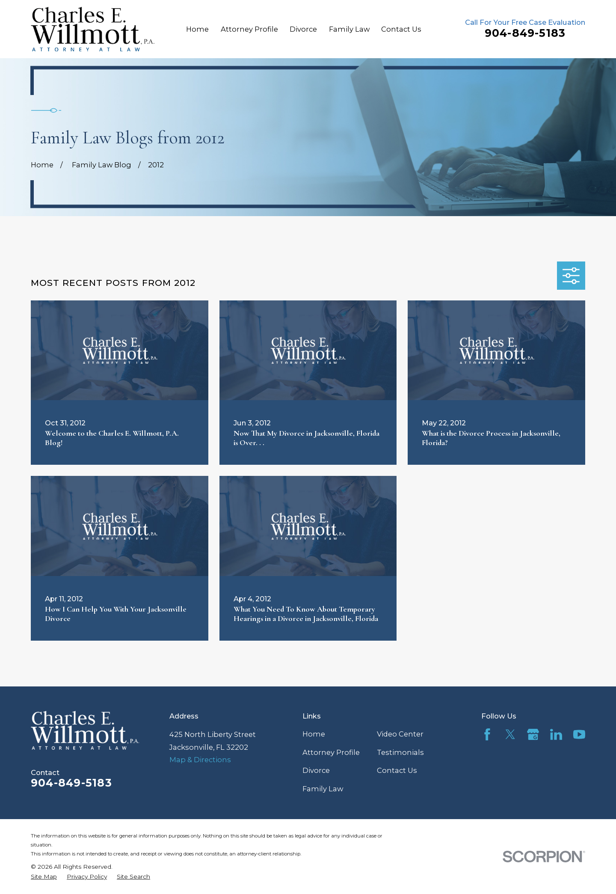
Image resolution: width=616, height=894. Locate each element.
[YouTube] (579, 734)
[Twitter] (510, 734)
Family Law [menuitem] (349, 29)
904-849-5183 (525, 33)
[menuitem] (44, 877)
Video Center (400, 734)
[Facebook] (487, 734)
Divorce (316, 770)
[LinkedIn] (556, 734)
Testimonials (400, 752)
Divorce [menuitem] (303, 29)
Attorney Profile (331, 752)
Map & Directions (200, 759)
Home (313, 734)
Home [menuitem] (197, 29)
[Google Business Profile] (533, 734)
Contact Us (397, 770)
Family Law (322, 788)
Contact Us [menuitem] (401, 29)
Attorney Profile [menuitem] (249, 29)
